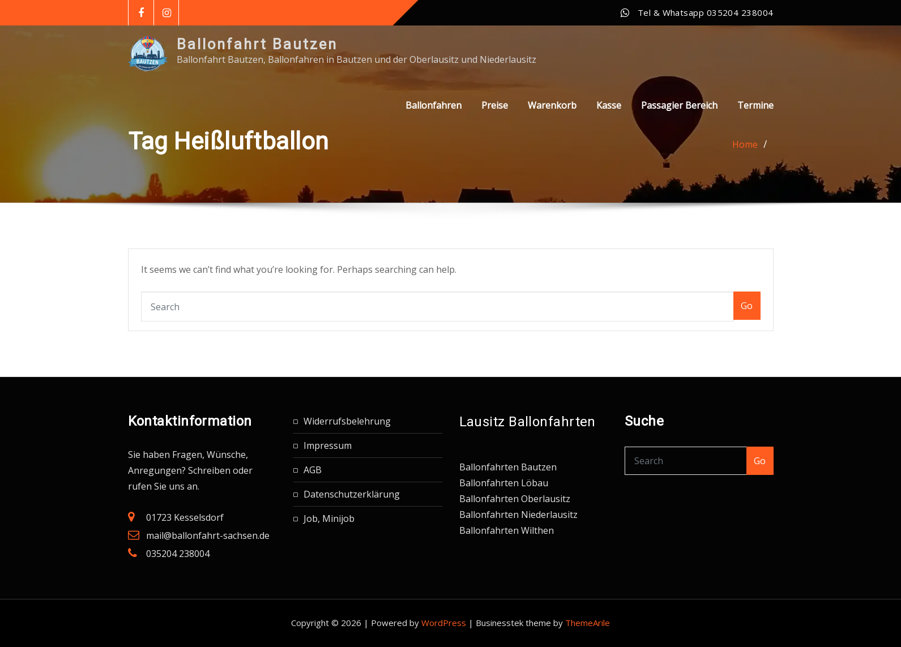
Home (745, 144)
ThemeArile (587, 622)
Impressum (328, 445)
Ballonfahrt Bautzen (257, 44)
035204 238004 (178, 553)
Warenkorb (552, 118)
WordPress (443, 622)
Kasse (608, 118)
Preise (494, 118)
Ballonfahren (433, 118)
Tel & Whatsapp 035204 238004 (706, 12)
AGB (313, 470)
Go (747, 305)
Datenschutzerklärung (352, 494)
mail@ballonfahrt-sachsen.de (208, 535)
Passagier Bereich (679, 118)
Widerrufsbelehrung (347, 421)
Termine (755, 118)
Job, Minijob (329, 518)
